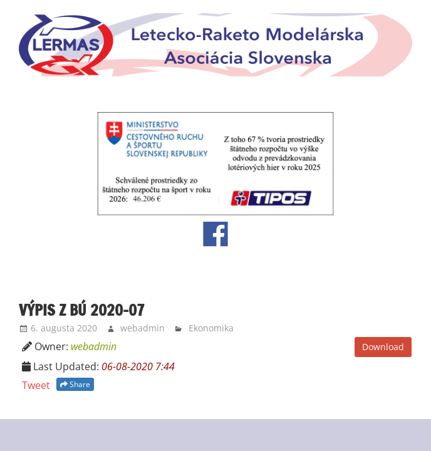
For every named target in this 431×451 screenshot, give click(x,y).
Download (383, 347)
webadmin (142, 328)
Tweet (36, 385)
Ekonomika (211, 328)
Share (75, 384)
